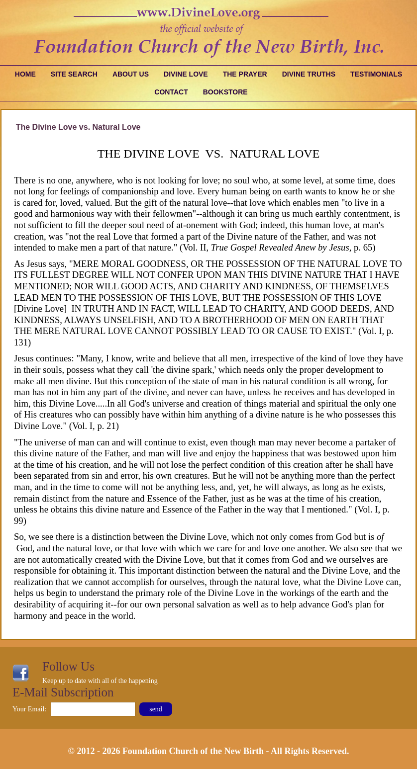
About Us (130, 74)
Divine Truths (308, 74)
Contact (171, 92)
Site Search (74, 74)
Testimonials (376, 74)
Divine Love (186, 74)
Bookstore (225, 92)
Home (25, 74)
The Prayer (245, 74)
